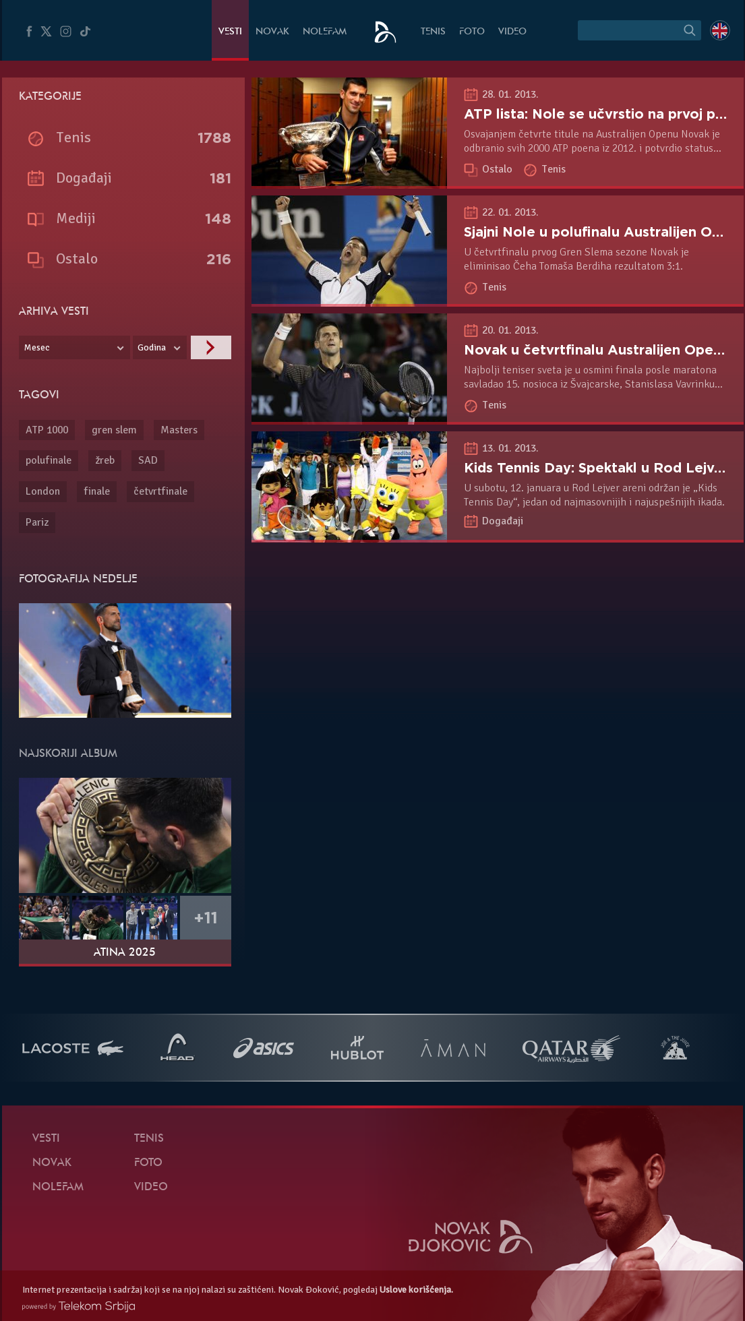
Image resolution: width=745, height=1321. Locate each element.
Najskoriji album (68, 754)
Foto (472, 32)
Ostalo (498, 169)
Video (512, 32)
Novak (272, 32)
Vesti (230, 32)
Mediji (76, 218)
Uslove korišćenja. (416, 1289)
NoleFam (325, 32)
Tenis (433, 32)
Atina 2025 (125, 953)
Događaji (502, 521)
